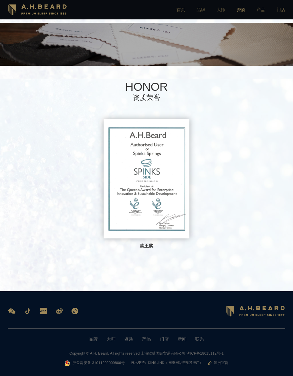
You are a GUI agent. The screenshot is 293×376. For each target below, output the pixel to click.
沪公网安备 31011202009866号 (94, 363)
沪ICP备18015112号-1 (205, 353)
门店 (280, 11)
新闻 (182, 339)
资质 (239, 11)
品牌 (198, 11)
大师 (218, 11)
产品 (260, 11)
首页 (177, 11)
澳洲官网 (219, 363)
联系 (199, 339)
